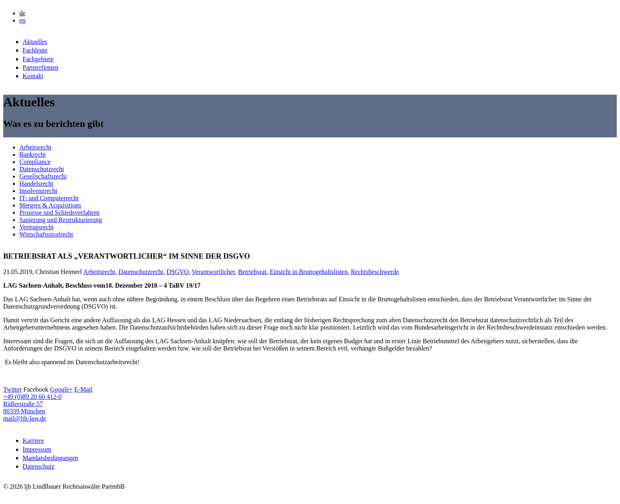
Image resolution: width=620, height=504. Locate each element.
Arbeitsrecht (35, 147)
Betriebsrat (252, 271)
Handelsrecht (36, 183)
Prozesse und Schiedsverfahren (59, 212)
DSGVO (177, 271)
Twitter (12, 389)
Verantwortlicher (213, 271)
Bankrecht (32, 154)
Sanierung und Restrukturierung (60, 219)
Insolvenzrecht (38, 190)
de (22, 13)
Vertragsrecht (36, 227)
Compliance (34, 161)
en (22, 20)
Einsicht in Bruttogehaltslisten (309, 271)
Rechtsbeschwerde (375, 271)
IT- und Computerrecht (49, 198)
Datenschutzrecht (41, 169)
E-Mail (83, 389)
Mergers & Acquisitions (50, 205)
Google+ (61, 389)
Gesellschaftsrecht (42, 176)
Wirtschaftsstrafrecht (46, 234)
